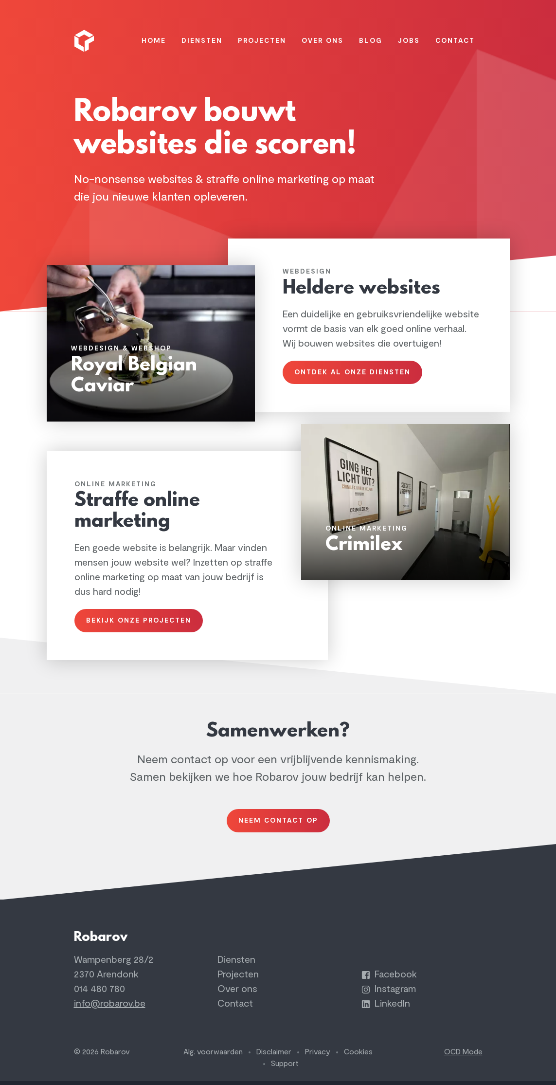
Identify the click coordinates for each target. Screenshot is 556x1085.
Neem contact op (278, 821)
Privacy (317, 1056)
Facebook (389, 978)
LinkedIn (385, 1007)
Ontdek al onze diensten (354, 368)
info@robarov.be (109, 1007)
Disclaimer (273, 1056)
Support (285, 1067)
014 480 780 (99, 993)
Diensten (236, 963)
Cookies (358, 1056)
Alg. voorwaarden (213, 1056)
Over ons (237, 993)
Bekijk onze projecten (140, 619)
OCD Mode (463, 1056)
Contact (235, 1007)
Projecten (238, 978)
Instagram (388, 993)
